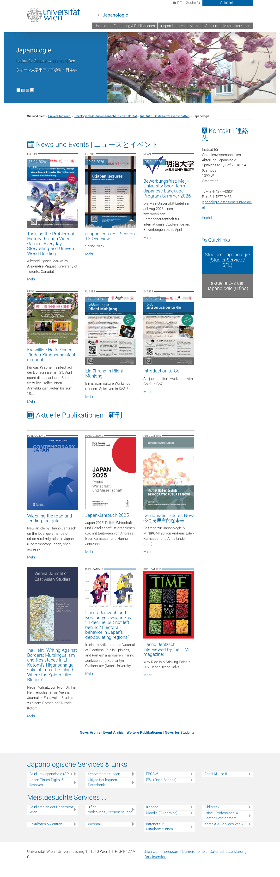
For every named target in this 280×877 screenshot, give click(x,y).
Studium (211, 26)
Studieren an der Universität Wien (51, 809)
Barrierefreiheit (194, 851)
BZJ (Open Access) (161, 780)
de (177, 3)
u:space (152, 807)
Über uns (101, 26)
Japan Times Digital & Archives (47, 782)
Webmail (94, 824)
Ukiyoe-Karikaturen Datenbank (102, 782)
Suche (193, 2)
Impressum (169, 851)
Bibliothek (211, 807)
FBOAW (152, 774)
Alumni (195, 26)
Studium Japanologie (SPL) (51, 774)
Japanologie (115, 15)
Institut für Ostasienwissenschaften (164, 116)
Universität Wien (59, 116)
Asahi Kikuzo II (215, 774)
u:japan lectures (172, 26)
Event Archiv (113, 732)
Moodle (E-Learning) (161, 813)
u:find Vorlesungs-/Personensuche (110, 809)
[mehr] (207, 217)
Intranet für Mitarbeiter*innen (159, 826)
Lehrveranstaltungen (104, 774)
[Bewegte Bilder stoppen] (32, 90)
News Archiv (90, 732)
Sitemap (151, 851)
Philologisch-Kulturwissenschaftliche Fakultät (105, 116)
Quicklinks (228, 3)
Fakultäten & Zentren (46, 824)
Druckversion (155, 857)
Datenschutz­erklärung (228, 851)
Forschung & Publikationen (134, 26)
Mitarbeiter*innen (236, 26)
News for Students (180, 732)
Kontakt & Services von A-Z (225, 824)
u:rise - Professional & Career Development (221, 815)
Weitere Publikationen (144, 732)
